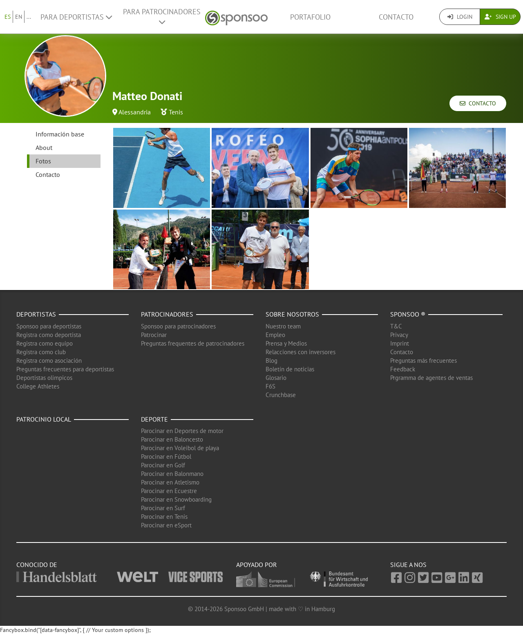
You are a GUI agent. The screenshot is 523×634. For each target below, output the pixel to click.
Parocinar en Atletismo (170, 482)
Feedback (402, 369)
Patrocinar (154, 335)
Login (459, 16)
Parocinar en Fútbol (166, 456)
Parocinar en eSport (166, 525)
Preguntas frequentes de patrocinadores (192, 343)
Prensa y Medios (286, 343)
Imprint (399, 343)
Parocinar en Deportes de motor (182, 431)
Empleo (275, 335)
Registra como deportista (48, 335)
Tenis (176, 112)
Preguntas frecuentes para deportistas (65, 369)
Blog (271, 360)
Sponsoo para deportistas (48, 326)
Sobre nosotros (292, 314)
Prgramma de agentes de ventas (431, 378)
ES (7, 16)
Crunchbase (281, 395)
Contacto (396, 17)
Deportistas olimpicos (44, 378)
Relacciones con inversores (300, 352)
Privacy (399, 335)
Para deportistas (76, 17)
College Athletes (37, 386)
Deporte (154, 419)
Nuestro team (283, 326)
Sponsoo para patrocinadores (178, 326)
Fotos (43, 161)
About (44, 147)
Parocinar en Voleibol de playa (180, 448)
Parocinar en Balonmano (172, 474)
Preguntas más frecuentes (423, 360)
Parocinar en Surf (163, 508)
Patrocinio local (43, 419)
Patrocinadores (167, 314)
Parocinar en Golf (163, 465)
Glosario (276, 378)
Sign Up (500, 16)
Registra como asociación (49, 360)
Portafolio (310, 17)
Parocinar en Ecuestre (169, 491)
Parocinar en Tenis (164, 516)
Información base (60, 134)
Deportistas (36, 314)
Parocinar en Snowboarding (176, 499)
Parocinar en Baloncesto (172, 439)
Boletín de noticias (290, 369)
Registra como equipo (44, 343)
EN (18, 16)
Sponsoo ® (407, 314)
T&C (396, 326)
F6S (270, 386)
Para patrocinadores (162, 16)
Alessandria (134, 112)
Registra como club (41, 352)
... (29, 16)
